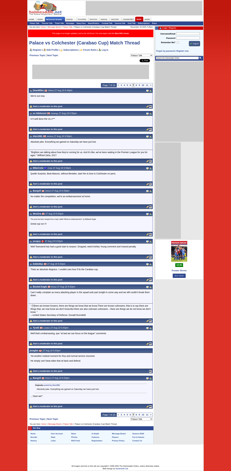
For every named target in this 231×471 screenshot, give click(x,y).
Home (43, 27)
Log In (105, 50)
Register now (182, 51)
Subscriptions (144, 23)
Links (53, 441)
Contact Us (137, 441)
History (33, 441)
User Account (57, 434)
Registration (97, 441)
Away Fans (81, 23)
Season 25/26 (138, 434)
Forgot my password (165, 51)
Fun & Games (138, 437)
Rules (154, 23)
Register (37, 50)
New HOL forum (122, 33)
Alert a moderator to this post (47, 106)
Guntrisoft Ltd (122, 469)
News (73, 434)
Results (33, 437)
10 (143, 85)
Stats (53, 437)
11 (147, 85)
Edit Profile (52, 50)
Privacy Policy (118, 441)
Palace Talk (34, 23)
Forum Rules (90, 50)
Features (95, 437)
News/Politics (93, 23)
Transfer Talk (47, 23)
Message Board (54, 27)
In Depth (95, 434)
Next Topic (52, 55)
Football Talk (107, 23)
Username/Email (167, 34)
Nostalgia (70, 23)
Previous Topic (37, 55)
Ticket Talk (59, 23)
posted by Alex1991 (52, 385)
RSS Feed (75, 441)
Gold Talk (132, 23)
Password (170, 38)
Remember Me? (168, 42)
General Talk (120, 23)
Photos (74, 437)
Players (115, 437)
